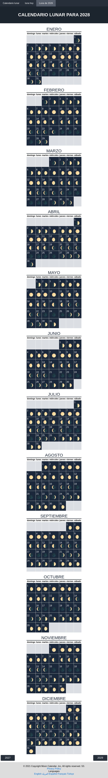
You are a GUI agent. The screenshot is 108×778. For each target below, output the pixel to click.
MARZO (54, 151)
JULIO (54, 394)
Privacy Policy (54, 768)
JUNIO (54, 333)
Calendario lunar (11, 3)
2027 (8, 757)
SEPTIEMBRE (54, 516)
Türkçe (70, 774)
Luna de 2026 (46, 3)
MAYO (54, 272)
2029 (100, 757)
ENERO (54, 29)
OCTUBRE (54, 577)
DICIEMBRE (54, 698)
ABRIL (54, 211)
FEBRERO (54, 90)
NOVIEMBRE (54, 637)
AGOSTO (54, 455)
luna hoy (29, 3)
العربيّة (45, 774)
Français (62, 774)
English (37, 774)
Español (53, 774)
